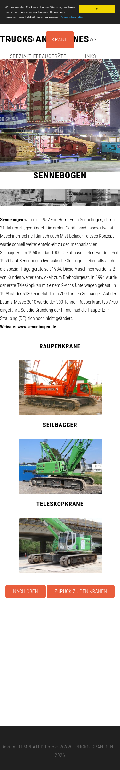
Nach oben (25, 591)
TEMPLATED (31, 747)
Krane (60, 40)
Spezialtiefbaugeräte (38, 56)
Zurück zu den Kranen (80, 591)
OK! (96, 9)
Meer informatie (72, 17)
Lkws (90, 40)
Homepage (23, 40)
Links (89, 56)
